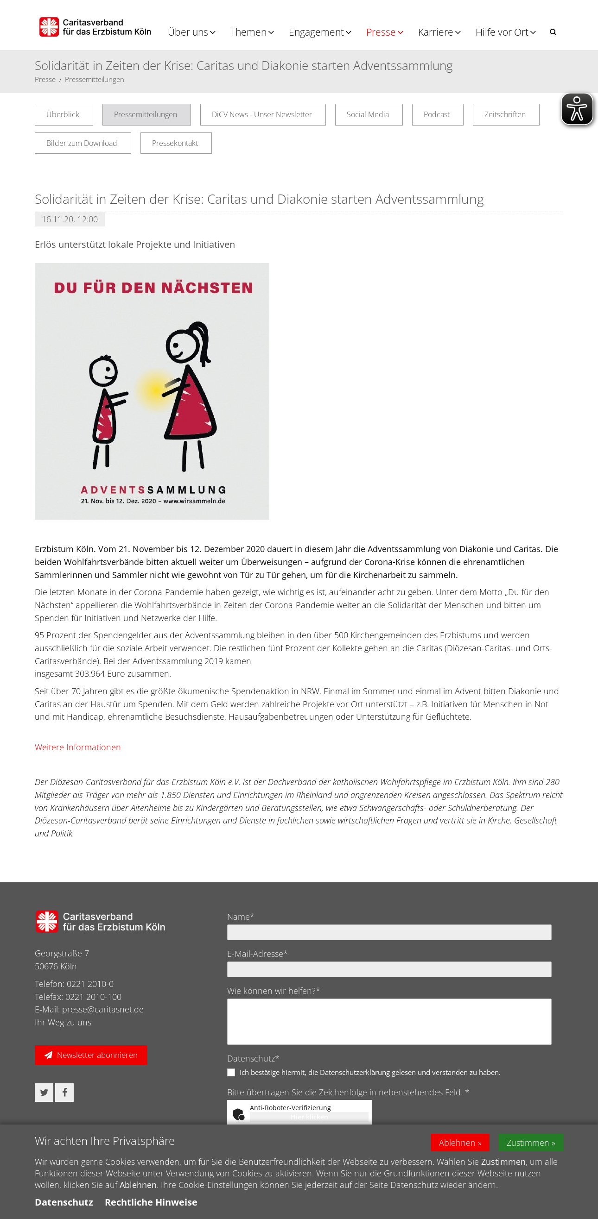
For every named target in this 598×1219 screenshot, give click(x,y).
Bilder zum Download (81, 143)
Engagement (316, 31)
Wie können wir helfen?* (273, 990)
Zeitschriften (505, 114)
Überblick (62, 114)
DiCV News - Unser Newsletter (262, 114)
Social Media (368, 114)
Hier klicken (309, 1116)
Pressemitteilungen (94, 79)
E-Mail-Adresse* (257, 953)
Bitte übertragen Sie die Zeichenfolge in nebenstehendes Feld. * (348, 1092)
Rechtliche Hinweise (151, 1202)
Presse (381, 31)
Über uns (188, 31)
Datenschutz (64, 1202)
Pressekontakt (175, 143)
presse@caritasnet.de (103, 1009)
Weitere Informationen (78, 747)
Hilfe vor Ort (502, 31)
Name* (240, 916)
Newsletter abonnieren (97, 1054)
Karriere (435, 31)
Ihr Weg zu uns (63, 1022)
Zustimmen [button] (528, 1142)
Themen (248, 31)
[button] (553, 31)
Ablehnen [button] (457, 1142)
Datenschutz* (253, 1058)
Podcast (437, 114)
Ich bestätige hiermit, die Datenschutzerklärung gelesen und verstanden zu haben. (370, 1072)
